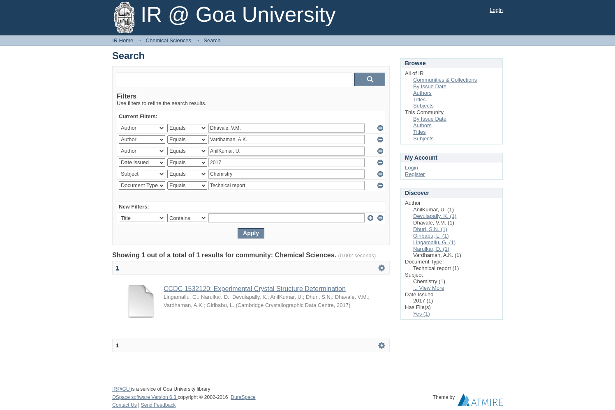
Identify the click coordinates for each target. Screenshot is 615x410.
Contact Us (124, 405)
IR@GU (121, 389)
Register (415, 174)
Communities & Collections (445, 80)
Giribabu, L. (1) (431, 236)
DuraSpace (243, 397)
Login (496, 10)
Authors (422, 93)
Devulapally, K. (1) (434, 216)
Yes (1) (421, 314)
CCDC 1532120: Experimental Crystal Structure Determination (255, 288)
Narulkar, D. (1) (431, 249)
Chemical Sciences (169, 40)
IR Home (122, 40)
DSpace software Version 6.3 (145, 397)
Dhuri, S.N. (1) (430, 229)
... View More (428, 288)
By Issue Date (429, 86)
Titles (419, 99)
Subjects (423, 106)
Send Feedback (158, 405)
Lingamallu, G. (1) (434, 242)
